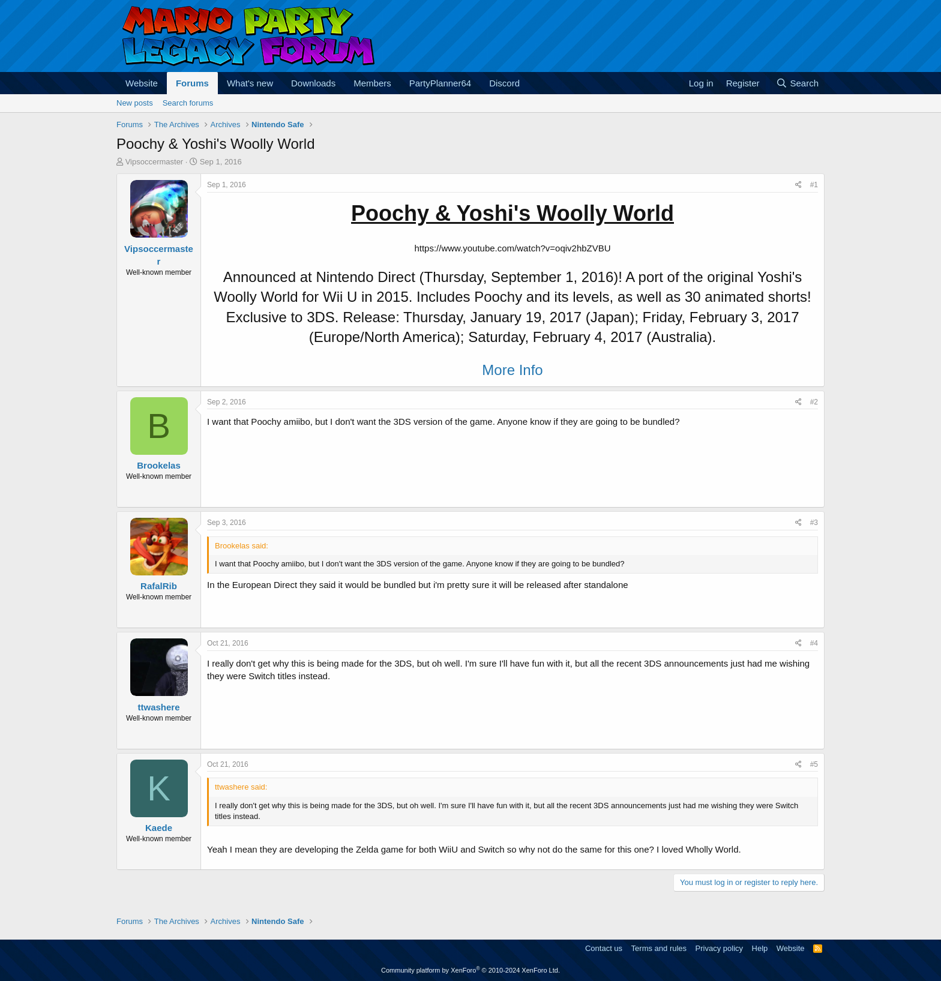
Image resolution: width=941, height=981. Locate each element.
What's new (250, 83)
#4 (814, 643)
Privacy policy (719, 948)
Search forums (188, 102)
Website (141, 83)
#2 (814, 402)
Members (372, 83)
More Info (512, 370)
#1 (814, 185)
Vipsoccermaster (154, 161)
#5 (814, 764)
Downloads (313, 83)
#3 (814, 522)
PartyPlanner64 (440, 83)
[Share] (798, 185)
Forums (192, 83)
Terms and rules (659, 948)
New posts (134, 102)
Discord (504, 83)
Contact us (603, 948)
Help (760, 948)
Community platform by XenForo (470, 970)
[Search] (797, 83)
